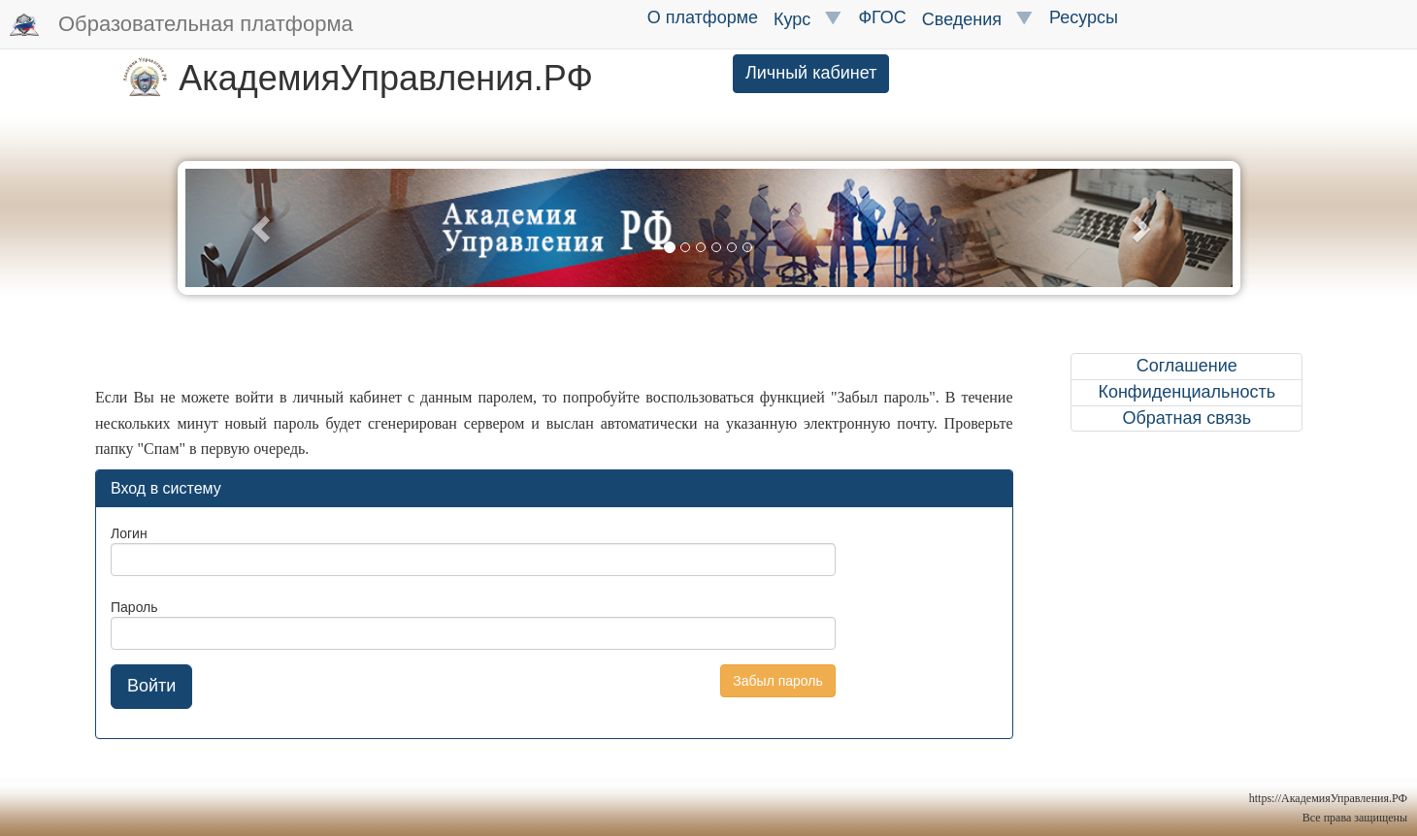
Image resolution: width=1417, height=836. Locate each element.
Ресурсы (1083, 17)
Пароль (134, 607)
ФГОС (882, 17)
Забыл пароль (777, 681)
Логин (129, 533)
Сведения (978, 19)
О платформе (702, 17)
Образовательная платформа (181, 25)
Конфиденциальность (1186, 392)
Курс (808, 19)
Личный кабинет (810, 72)
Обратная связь (1186, 418)
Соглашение (1187, 365)
